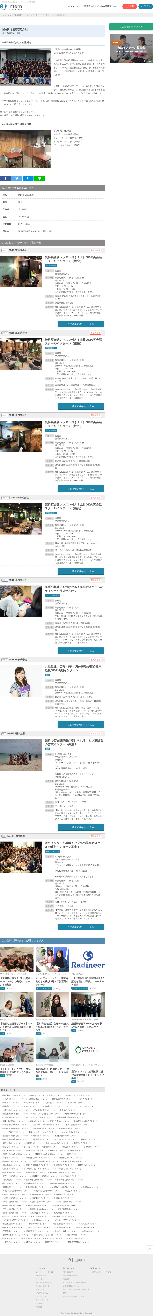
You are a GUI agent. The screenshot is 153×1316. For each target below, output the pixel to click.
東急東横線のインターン (63, 1213)
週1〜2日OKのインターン (13, 1121)
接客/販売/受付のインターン (63, 1099)
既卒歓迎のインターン (12, 1143)
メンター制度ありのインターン (74, 1132)
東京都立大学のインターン (63, 1224)
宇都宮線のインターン (12, 1231)
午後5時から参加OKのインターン (65, 1187)
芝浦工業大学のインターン (41, 1202)
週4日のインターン (50, 1147)
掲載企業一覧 (41, 1275)
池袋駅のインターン (33, 1143)
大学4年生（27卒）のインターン (67, 1220)
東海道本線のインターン (63, 1165)
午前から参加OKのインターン (74, 1161)
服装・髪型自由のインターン (77, 1125)
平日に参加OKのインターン (14, 1209)
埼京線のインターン (35, 1150)
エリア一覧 (40, 1289)
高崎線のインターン (11, 1169)
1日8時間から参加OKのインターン (44, 1161)
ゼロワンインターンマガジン (101, 1272)
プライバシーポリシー (44, 1300)
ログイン (145, 6)
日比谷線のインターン (12, 1183)
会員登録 (129, 6)
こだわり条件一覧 (43, 1286)
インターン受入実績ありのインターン (40, 1110)
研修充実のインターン (43, 1139)
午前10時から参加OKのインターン (68, 1169)
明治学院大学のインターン (63, 1216)
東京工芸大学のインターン (39, 1228)
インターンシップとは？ (45, 1272)
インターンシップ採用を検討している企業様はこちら (92, 6)
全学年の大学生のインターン (14, 1216)
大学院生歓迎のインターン (69, 1128)
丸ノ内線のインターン (71, 1176)
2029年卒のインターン (87, 1165)
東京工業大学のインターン (13, 1228)
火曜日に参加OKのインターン (15, 1198)
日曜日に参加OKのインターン (15, 1213)
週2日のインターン (31, 1147)
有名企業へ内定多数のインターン (16, 1139)
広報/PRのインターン (56, 1150)
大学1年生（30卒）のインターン (66, 1231)
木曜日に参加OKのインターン (69, 1202)
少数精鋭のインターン (12, 1110)
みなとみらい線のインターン (57, 1143)
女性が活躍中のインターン (13, 1132)
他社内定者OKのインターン (65, 1136)
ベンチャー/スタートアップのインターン (81, 1106)
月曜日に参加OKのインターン (15, 1194)
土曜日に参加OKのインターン (41, 1209)
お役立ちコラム (42, 1293)
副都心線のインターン (64, 1194)
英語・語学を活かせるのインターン (46, 1114)
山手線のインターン (92, 1147)
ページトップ (150, 1248)
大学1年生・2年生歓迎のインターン (47, 1125)
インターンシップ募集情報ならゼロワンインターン (21, 15)
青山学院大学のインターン (36, 1187)
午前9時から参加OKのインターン (37, 1169)
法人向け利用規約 (70, 1275)
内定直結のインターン (65, 1139)
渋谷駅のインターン (11, 1147)
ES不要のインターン (87, 1139)
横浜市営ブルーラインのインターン (48, 1235)
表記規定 (66, 1279)
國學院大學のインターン (12, 1206)
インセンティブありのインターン (40, 1117)
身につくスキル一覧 (43, 1282)
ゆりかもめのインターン (86, 1228)
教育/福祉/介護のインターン (14, 1095)
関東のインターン (10, 1238)
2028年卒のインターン (54, 1242)
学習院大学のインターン (63, 1198)
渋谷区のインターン (11, 1106)
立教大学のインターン (75, 1238)
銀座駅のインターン (41, 1220)
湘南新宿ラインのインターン (14, 1161)
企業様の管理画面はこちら (73, 1296)
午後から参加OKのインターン (37, 1165)
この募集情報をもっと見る (81, 324)
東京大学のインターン (40, 1213)
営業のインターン (56, 1095)
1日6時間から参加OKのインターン (37, 1158)
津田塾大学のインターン (41, 1194)
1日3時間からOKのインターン (86, 1121)
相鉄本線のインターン (82, 1143)
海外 (47, 15)
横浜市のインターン (31, 1106)
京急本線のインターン (63, 1228)
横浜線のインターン (71, 1147)
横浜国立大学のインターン (13, 1224)
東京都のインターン (11, 1103)
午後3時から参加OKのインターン (70, 1180)
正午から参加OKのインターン (15, 1176)
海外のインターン (37, 1095)
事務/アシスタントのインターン (79, 1095)
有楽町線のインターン (12, 1180)
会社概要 (39, 1307)
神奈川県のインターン (32, 1103)
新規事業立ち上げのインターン (15, 1114)
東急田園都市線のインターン (69, 1209)
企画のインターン (10, 1099)
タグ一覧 (39, 1279)
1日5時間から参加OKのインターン (49, 1154)
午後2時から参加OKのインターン (39, 1180)
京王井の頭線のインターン (37, 1206)
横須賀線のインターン (12, 1165)
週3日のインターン (74, 1154)
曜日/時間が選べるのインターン (70, 1117)
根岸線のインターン (91, 1231)
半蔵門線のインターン (40, 1198)
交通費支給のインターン (12, 1117)
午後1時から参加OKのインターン (44, 1176)
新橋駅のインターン (77, 1150)
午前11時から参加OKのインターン (63, 1172)
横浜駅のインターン (73, 1191)
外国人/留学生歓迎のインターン (15, 1128)
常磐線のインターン (11, 1158)
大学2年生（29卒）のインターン (16, 1235)
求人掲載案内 (68, 1272)
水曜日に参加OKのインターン (15, 1202)
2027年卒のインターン (12, 1187)
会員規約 (39, 1303)
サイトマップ (41, 1296)
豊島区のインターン (52, 1106)
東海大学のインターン (39, 1216)
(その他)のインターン (54, 1103)
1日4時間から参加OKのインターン (16, 1154)
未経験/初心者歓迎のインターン (15, 1125)
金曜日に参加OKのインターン (64, 1206)
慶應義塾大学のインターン (36, 1183)
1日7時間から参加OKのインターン (69, 1158)
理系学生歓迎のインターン (43, 1128)
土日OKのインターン (36, 1121)
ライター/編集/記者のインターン (35, 1099)
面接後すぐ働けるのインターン (15, 1136)
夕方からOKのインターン (60, 1121)
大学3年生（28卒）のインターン (16, 1220)
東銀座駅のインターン (36, 1172)
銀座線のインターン (90, 1187)
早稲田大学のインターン (76, 1235)
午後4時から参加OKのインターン (64, 1183)
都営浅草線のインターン (38, 1224)
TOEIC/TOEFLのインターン (79, 1242)
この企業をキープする (131, 27)
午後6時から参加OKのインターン (16, 1191)
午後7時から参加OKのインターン (47, 1191)
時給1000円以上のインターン (76, 1114)
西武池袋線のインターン (12, 1172)
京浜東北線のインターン (12, 1150)
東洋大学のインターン (53, 1238)
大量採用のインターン (41, 1136)
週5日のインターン (33, 1242)
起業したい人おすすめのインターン (43, 1132)
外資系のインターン (68, 1110)
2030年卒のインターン (31, 1238)
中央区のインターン (75, 1103)
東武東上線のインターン (88, 1224)
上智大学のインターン (12, 1242)
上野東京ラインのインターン (37, 1231)
